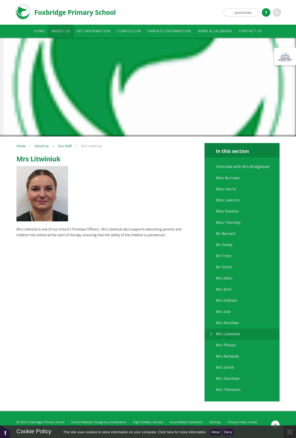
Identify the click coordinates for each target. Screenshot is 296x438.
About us (42, 146)
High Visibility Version (148, 422)
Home (21, 146)
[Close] (290, 431)
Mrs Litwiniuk (91, 146)
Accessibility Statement (186, 422)
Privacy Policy (237, 422)
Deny (228, 432)
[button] (5, 431)
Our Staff (65, 146)
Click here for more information (182, 432)
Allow (215, 432)
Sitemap (215, 422)
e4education (117, 422)
